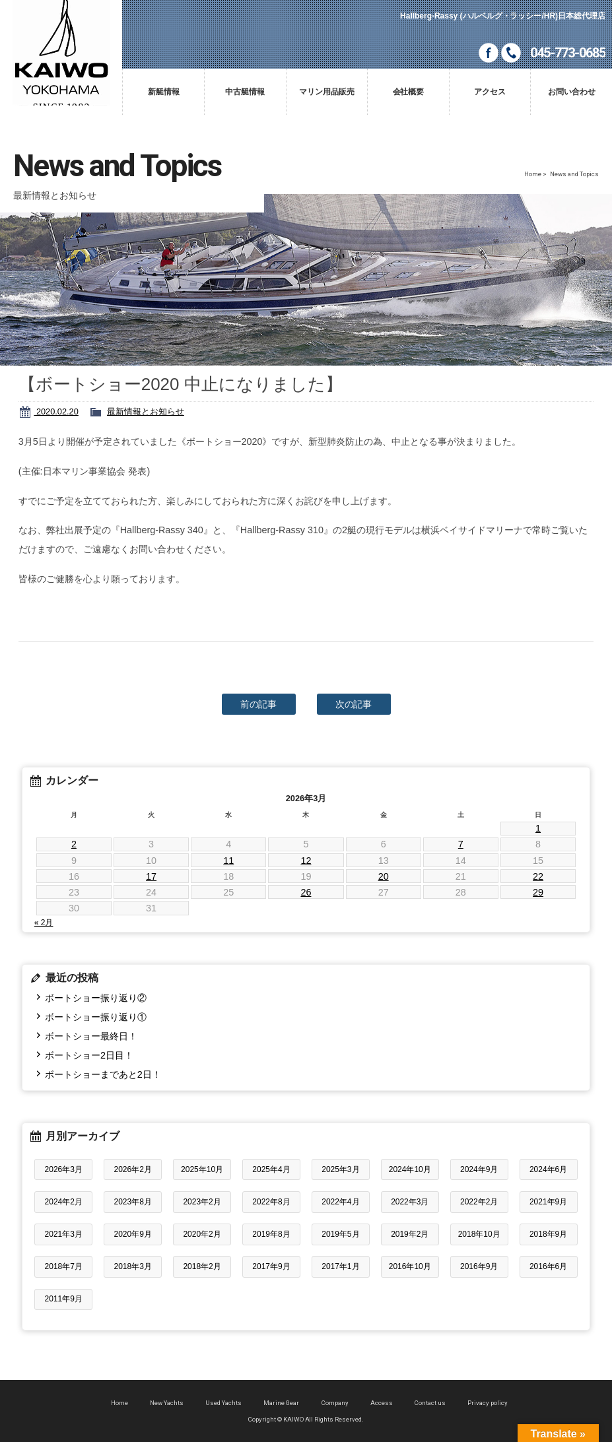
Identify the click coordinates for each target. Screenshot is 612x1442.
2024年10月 (410, 1169)
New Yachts (167, 1402)
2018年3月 (133, 1266)
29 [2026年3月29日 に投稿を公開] (538, 892)
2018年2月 (202, 1266)
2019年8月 (271, 1234)
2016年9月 (479, 1266)
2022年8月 (271, 1201)
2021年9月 (548, 1201)
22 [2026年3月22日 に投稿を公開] (538, 876)
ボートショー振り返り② (96, 998)
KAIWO (61, 53)
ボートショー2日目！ (89, 1055)
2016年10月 (410, 1266)
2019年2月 (409, 1234)
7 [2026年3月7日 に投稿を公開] (460, 844)
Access (381, 1402)
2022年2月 (479, 1201)
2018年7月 (64, 1266)
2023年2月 (202, 1201)
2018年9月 (548, 1234)
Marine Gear (281, 1402)
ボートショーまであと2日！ (103, 1074)
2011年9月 (64, 1298)
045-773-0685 (567, 53)
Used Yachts (223, 1402)
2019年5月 (340, 1234)
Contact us (430, 1402)
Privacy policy (487, 1402)
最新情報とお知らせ (145, 411)
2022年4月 (340, 1201)
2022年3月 (409, 1201)
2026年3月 (64, 1169)
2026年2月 (133, 1169)
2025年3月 (340, 1169)
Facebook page (488, 53)
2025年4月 (271, 1169)
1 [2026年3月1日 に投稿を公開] (538, 828)
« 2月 (43, 922)
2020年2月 (202, 1234)
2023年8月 (133, 1201)
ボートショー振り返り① (96, 1017)
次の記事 (353, 704)
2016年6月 (548, 1266)
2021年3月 (64, 1234)
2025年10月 (202, 1169)
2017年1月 (340, 1266)
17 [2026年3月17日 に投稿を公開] (151, 876)
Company (335, 1402)
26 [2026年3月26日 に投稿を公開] (305, 892)
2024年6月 (548, 1169)
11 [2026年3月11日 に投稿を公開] (228, 860)
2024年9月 (479, 1169)
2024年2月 (64, 1201)
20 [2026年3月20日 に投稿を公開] (383, 876)
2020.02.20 (56, 411)
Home (532, 174)
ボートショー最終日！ (91, 1036)
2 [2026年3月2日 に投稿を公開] (74, 844)
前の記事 (258, 704)
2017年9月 (271, 1266)
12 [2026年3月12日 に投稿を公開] (305, 860)
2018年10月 (479, 1234)
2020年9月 (133, 1234)
